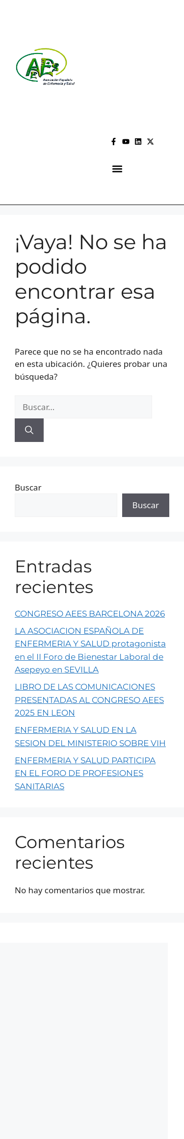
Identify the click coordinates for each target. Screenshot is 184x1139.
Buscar (28, 487)
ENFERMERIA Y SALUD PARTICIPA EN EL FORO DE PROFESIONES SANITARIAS (85, 773)
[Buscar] (29, 430)
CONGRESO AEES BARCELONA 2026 (90, 614)
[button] (117, 169)
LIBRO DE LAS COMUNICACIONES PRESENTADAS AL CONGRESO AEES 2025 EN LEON (89, 700)
